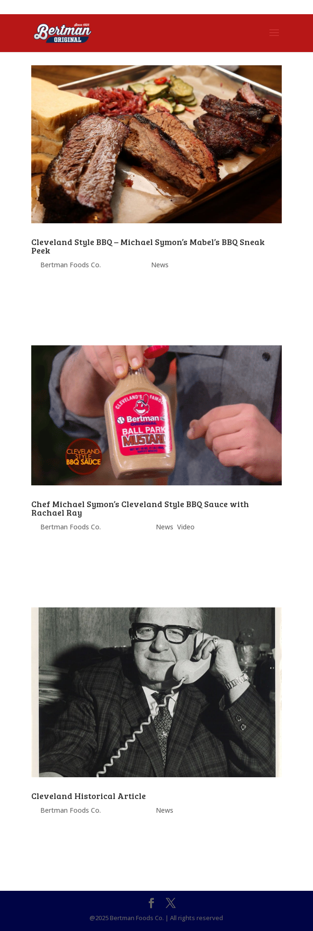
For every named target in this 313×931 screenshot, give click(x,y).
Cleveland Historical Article (88, 795)
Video (186, 526)
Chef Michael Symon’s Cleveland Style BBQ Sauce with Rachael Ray (140, 508)
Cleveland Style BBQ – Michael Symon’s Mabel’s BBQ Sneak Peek (148, 246)
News (160, 264)
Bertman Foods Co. (70, 264)
